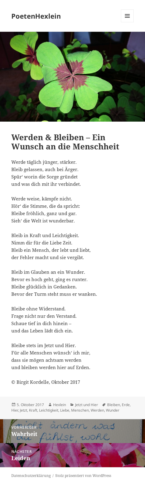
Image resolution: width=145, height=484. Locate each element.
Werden (97, 410)
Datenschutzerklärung (31, 475)
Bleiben (113, 404)
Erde (126, 404)
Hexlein (59, 404)
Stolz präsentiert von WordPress (83, 475)
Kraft (33, 410)
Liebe (64, 410)
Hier (14, 410)
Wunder (112, 410)
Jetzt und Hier (86, 404)
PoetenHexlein (36, 15)
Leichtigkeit (48, 410)
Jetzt (23, 410)
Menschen (80, 410)
